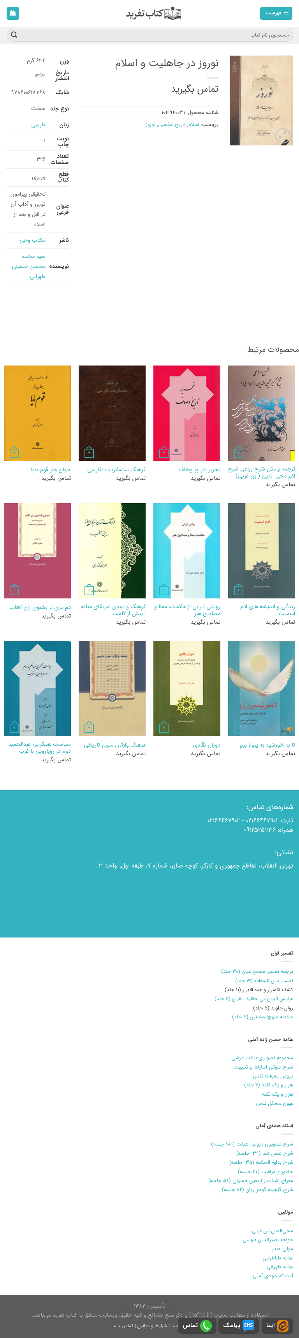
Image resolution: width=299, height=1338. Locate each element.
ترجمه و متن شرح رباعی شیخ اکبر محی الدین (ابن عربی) (261, 473)
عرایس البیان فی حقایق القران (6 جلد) (254, 999)
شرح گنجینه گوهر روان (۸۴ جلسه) (257, 1190)
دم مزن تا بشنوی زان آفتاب (40, 608)
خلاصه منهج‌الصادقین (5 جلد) (262, 1017)
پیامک (238, 1326)
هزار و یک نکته (277, 1094)
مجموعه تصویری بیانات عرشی (262, 1058)
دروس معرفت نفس (273, 1076)
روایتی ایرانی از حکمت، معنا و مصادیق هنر (187, 610)
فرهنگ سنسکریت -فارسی (116, 470)
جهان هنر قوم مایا (51, 470)
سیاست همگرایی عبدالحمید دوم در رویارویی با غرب (39, 748)
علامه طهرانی (279, 1267)
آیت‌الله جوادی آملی (273, 1276)
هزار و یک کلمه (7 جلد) (268, 1085)
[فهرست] (276, 13)
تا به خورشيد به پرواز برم (267, 745)
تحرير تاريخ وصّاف (199, 470)
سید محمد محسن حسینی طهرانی (29, 266)
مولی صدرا (282, 1249)
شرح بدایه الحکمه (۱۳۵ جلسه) (261, 1162)
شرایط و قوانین (152, 1325)
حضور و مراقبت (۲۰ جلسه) (265, 1172)
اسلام (193, 125)
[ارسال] (14, 35)
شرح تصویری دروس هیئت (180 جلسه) (252, 1144)
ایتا (277, 1326)
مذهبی (165, 125)
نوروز (150, 125)
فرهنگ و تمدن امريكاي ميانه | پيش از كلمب (113, 610)
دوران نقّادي (206, 745)
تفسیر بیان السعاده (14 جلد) (264, 981)
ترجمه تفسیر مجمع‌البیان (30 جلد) (257, 971)
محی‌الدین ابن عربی (272, 1231)
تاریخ (180, 125)
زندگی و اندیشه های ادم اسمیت (267, 610)
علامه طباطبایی (277, 1258)
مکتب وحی (32, 240)
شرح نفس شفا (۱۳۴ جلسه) (264, 1153)
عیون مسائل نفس (274, 1103)
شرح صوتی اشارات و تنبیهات (263, 1067)
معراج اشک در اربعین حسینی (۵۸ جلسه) (250, 1181)
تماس (197, 1326)
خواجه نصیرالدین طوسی (268, 1240)
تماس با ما (123, 1325)
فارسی (38, 125)
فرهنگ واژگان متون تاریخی (115, 745)
